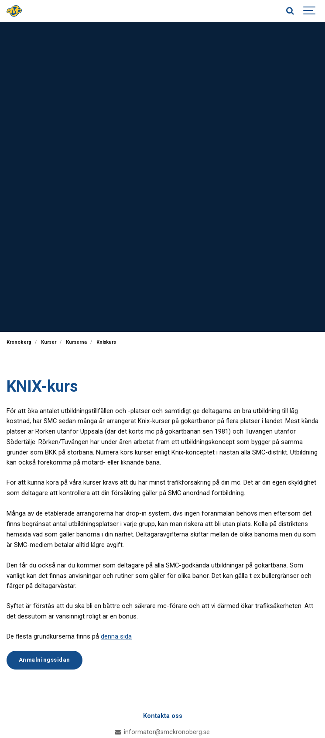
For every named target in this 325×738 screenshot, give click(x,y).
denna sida (116, 636)
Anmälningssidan (44, 659)
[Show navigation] (309, 11)
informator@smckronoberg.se (162, 732)
